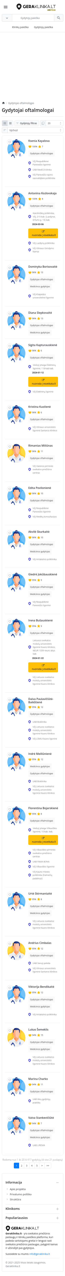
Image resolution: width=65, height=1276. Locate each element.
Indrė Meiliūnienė (40, 753)
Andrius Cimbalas (39, 943)
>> (48, 1165)
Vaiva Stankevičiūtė (41, 1117)
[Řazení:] (35, 130)
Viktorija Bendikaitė (41, 986)
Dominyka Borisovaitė (42, 266)
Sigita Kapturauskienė (42, 345)
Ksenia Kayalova (39, 141)
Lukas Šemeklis (38, 1029)
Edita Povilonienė (39, 488)
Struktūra (15, 1199)
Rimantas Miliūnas (40, 445)
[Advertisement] (32, 68)
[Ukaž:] (54, 123)
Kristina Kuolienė (39, 406)
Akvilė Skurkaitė (38, 531)
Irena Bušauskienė (40, 620)
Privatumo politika (21, 1194)
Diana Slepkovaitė (40, 312)
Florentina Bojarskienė (43, 808)
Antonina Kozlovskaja (42, 193)
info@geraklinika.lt (39, 1254)
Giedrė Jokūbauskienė (42, 574)
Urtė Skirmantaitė (40, 893)
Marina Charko (38, 1079)
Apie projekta (18, 1189)
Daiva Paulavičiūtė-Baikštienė (40, 700)
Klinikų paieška (20, 27)
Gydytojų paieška (43, 27)
